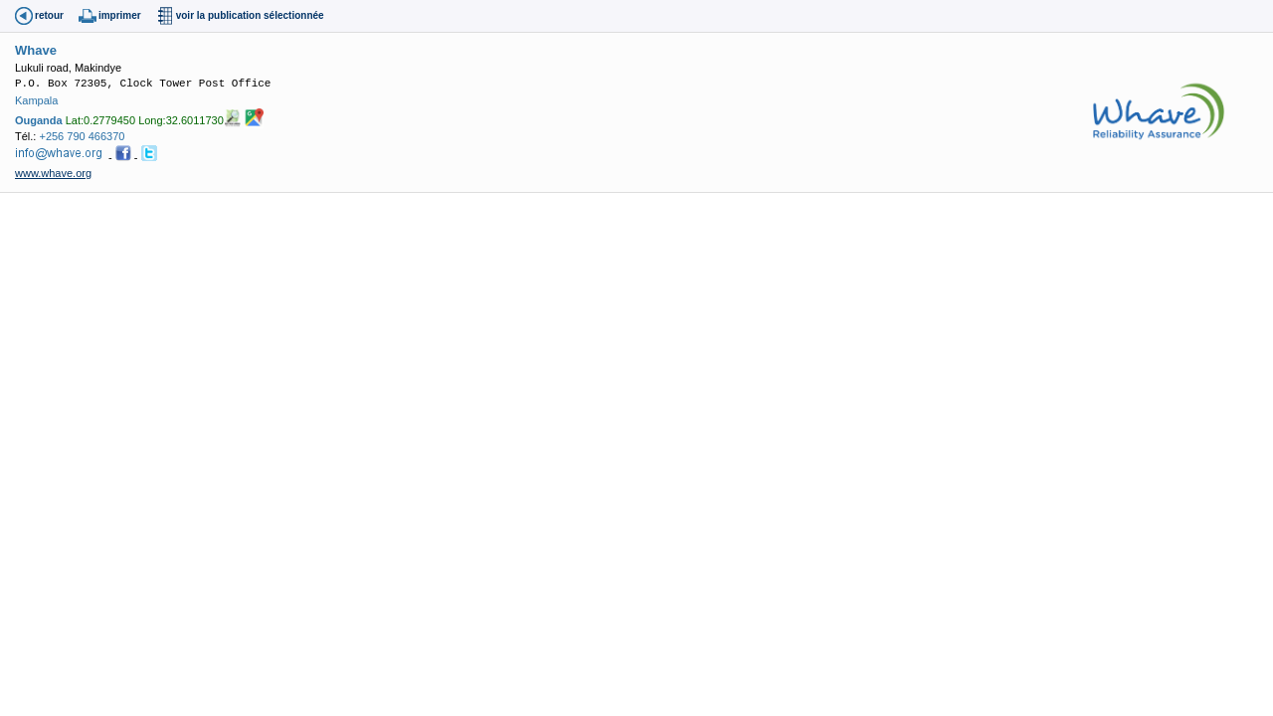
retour (49, 15)
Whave (36, 50)
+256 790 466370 (81, 136)
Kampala (36, 100)
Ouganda (39, 120)
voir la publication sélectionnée (250, 15)
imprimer (119, 15)
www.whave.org (53, 173)
